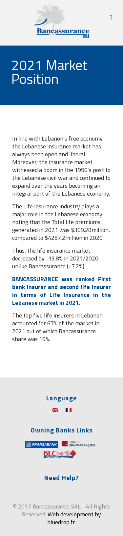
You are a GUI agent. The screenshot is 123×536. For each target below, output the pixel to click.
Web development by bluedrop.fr (74, 518)
